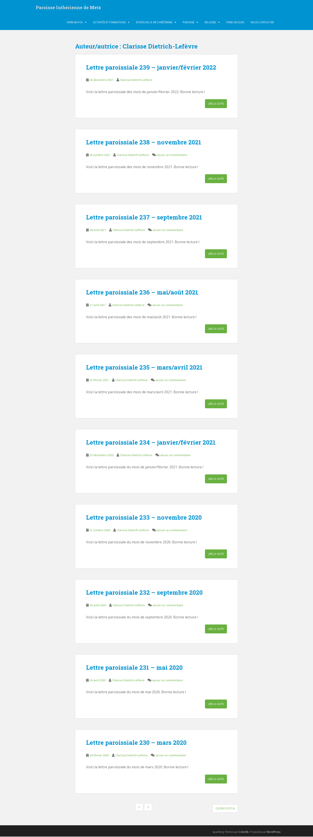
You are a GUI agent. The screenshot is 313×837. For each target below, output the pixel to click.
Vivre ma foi (75, 23)
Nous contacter (262, 23)
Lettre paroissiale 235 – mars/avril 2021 (144, 368)
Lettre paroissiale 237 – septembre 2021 (144, 218)
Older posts (225, 809)
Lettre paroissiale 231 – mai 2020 (134, 668)
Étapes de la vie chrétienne (154, 23)
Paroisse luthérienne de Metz (68, 7)
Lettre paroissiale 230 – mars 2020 (136, 743)
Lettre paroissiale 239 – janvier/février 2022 (151, 68)
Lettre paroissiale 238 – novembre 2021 (143, 143)
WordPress (273, 832)
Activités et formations (109, 23)
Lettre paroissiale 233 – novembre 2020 (144, 518)
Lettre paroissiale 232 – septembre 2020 (144, 593)
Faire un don (235, 23)
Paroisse (188, 23)
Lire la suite (216, 104)
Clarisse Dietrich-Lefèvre (136, 80)
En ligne (210, 23)
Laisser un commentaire (171, 155)
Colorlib (244, 832)
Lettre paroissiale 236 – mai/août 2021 (142, 293)
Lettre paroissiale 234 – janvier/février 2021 (151, 443)
